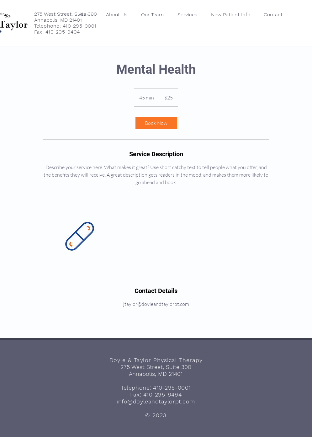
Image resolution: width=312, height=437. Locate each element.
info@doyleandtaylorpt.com (156, 401)
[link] (156, 123)
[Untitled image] (79, 236)
